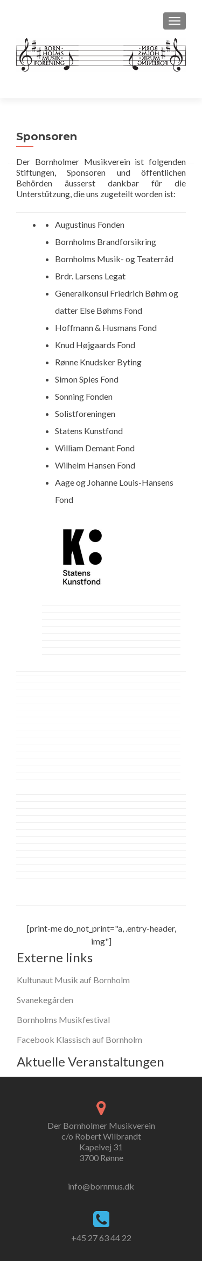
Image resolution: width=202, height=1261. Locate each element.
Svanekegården (45, 1000)
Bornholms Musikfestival (63, 1019)
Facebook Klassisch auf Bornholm (79, 1039)
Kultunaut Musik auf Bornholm (73, 980)
